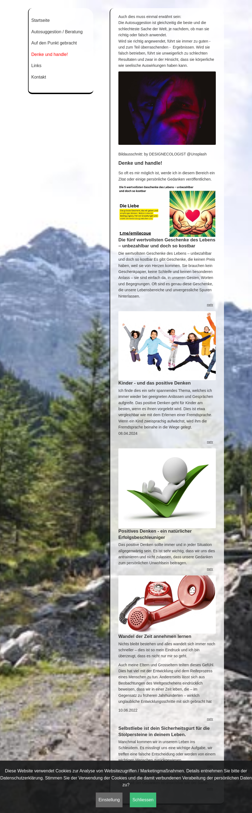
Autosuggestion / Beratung (57, 31)
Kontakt (38, 77)
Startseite (40, 20)
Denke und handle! (49, 54)
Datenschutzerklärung (21, 778)
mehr (210, 304)
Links (36, 65)
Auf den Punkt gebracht (54, 43)
